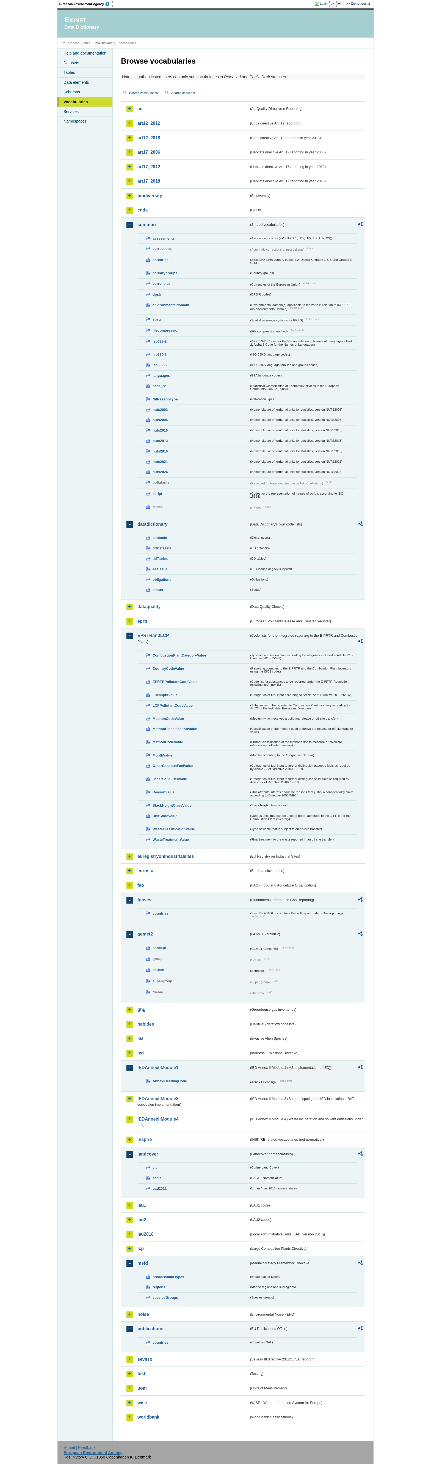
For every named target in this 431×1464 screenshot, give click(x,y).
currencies (161, 283)
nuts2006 (160, 420)
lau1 (141, 1205)
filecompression (166, 330)
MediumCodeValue (168, 719)
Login (324, 3)
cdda (142, 210)
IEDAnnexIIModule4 (157, 1119)
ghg (141, 1009)
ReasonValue (164, 792)
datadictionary (152, 524)
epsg (157, 319)
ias (140, 1038)
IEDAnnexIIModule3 (157, 1098)
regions (159, 1287)
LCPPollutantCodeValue (173, 705)
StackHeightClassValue (172, 805)
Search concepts (183, 92)
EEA (86, 4)
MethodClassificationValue (175, 729)
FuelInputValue (165, 695)
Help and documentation (84, 53)
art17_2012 (148, 166)
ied (140, 1053)
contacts (160, 538)
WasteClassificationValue (174, 829)
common (146, 224)
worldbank (148, 1417)
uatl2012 (160, 1188)
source (158, 970)
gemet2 (145, 934)
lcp (140, 1248)
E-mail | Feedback (79, 1447)
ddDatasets (162, 548)
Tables (69, 72)
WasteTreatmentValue (171, 839)
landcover (147, 1154)
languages (161, 375)
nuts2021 (160, 462)
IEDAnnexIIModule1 (157, 1067)
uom (142, 1388)
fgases (144, 900)
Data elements (76, 82)
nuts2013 (160, 441)
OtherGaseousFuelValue (173, 766)
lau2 (141, 1219)
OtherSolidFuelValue (170, 779)
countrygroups (165, 273)
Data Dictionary (104, 43)
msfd (142, 1263)
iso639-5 (160, 365)
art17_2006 (148, 152)
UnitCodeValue (165, 816)
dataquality (149, 606)
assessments (164, 238)
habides (145, 1024)
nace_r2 (159, 386)
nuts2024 (160, 472)
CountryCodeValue (168, 668)
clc (155, 1167)
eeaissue (160, 569)
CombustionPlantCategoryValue (179, 655)
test (141, 1373)
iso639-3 (160, 355)
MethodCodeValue (168, 742)
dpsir (157, 294)
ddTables (160, 559)
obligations (162, 580)
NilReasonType (165, 399)
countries (160, 260)
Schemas (71, 92)
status (158, 590)
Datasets (71, 63)
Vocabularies (75, 102)
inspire (144, 1139)
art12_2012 (148, 123)
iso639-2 (160, 341)
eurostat (146, 870)
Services (71, 111)
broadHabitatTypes (168, 1277)
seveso (144, 1359)
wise (142, 1402)
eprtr (142, 621)
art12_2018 (148, 137)
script (157, 494)
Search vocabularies (143, 92)
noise (143, 1314)
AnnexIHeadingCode (170, 1081)
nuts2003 (160, 410)
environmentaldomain (171, 305)
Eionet (85, 43)
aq (140, 108)
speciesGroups (165, 1297)
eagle (157, 1178)
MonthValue (162, 755)
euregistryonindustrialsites (165, 856)
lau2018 (145, 1234)
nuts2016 (160, 451)
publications (150, 1328)
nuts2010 (160, 430)
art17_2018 (148, 181)
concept (159, 948)
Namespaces (75, 121)
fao (140, 885)
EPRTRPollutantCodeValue (175, 682)
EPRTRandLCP (153, 635)
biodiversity (149, 195)
